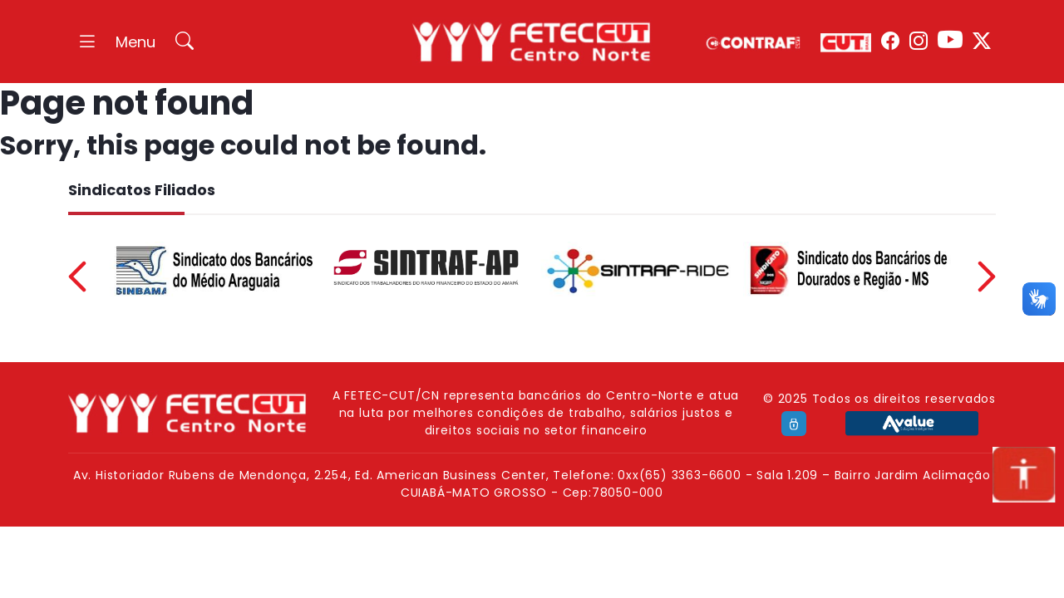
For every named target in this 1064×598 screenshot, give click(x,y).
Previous (77, 276)
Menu (135, 42)
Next (987, 276)
